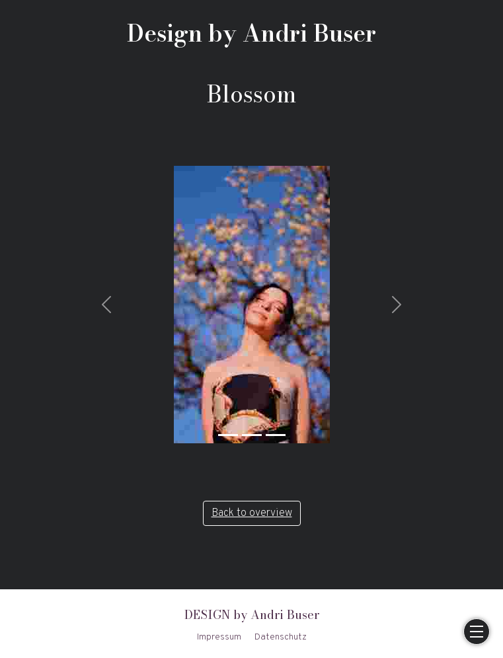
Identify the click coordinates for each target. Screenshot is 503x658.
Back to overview (252, 513)
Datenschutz (280, 637)
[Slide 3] (276, 435)
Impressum (219, 637)
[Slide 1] (228, 435)
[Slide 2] (252, 435)
